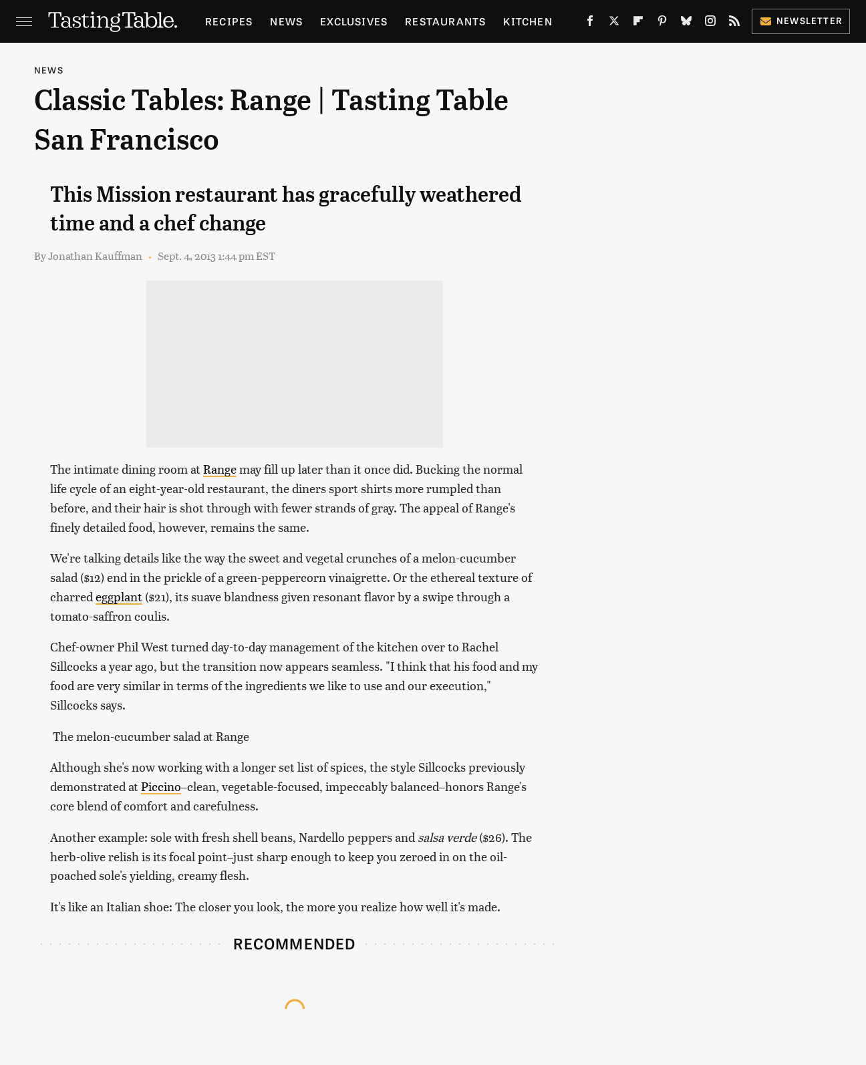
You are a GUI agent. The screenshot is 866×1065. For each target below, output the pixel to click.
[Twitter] (614, 23)
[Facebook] (590, 23)
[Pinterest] (662, 23)
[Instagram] (710, 23)
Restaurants (445, 21)
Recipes (229, 21)
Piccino (161, 786)
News (286, 21)
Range (220, 468)
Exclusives (354, 21)
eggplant (119, 596)
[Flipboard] (638, 23)
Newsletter (801, 20)
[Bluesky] (686, 23)
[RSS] (734, 23)
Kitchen (527, 21)
